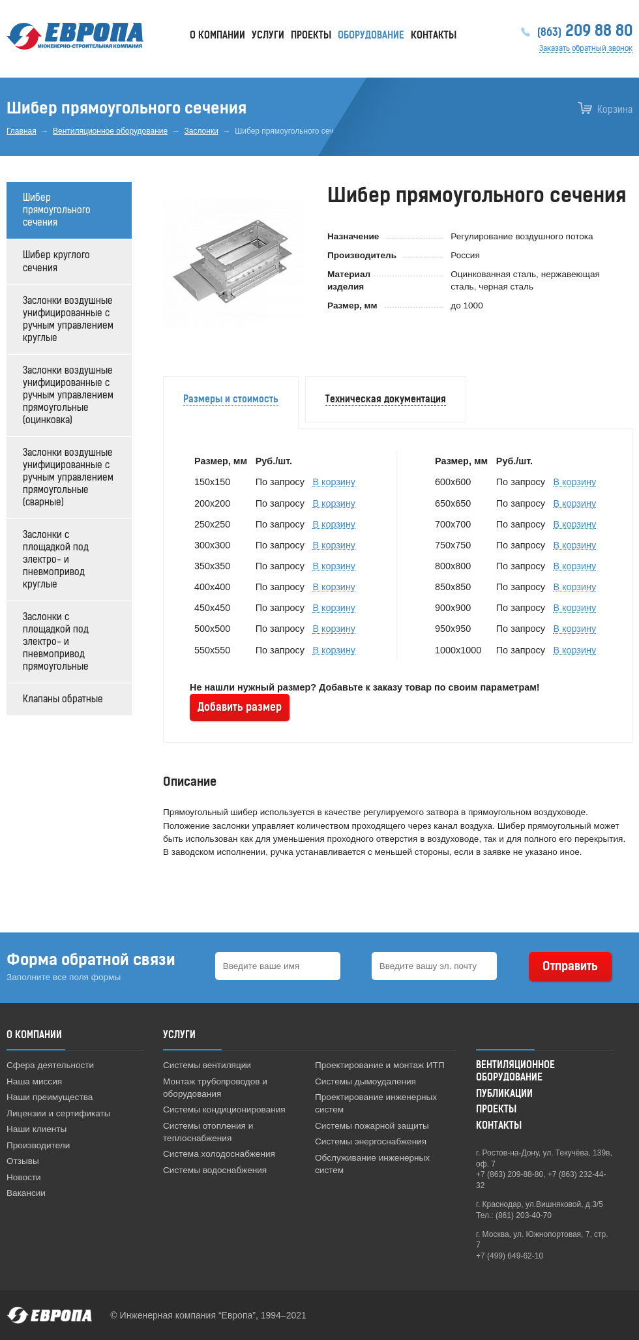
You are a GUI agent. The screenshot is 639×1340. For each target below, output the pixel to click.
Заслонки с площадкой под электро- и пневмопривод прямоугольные (56, 642)
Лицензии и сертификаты (59, 1113)
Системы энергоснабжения (370, 1141)
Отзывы (23, 1161)
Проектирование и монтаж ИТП (380, 1065)
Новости (24, 1177)
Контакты (433, 35)
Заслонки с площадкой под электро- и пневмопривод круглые (56, 559)
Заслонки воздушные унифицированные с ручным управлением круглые (68, 319)
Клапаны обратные (63, 699)
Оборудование (371, 35)
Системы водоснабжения (215, 1170)
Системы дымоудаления (365, 1081)
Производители (38, 1145)
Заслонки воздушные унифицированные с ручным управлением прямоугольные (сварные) (68, 477)
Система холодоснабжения (219, 1154)
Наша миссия (34, 1081)
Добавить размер (240, 707)
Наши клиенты (37, 1129)
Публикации (504, 1093)
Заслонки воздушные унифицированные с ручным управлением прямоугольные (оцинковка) (68, 395)
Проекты (311, 35)
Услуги (268, 35)
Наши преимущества (50, 1097)
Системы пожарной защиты (372, 1126)
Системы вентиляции (207, 1065)
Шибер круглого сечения (56, 261)
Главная (22, 131)
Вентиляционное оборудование (110, 131)
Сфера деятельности (50, 1065)
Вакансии (26, 1193)
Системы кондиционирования (224, 1109)
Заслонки (201, 131)
